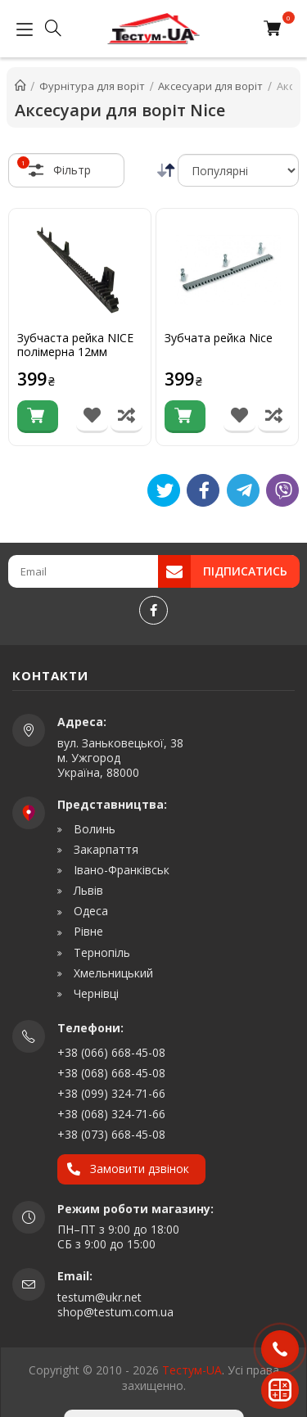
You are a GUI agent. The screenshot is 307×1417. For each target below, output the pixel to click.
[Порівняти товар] (126, 416)
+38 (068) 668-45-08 (111, 1073)
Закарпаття (104, 849)
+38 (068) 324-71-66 (111, 1113)
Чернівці (94, 994)
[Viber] (282, 490)
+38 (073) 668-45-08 (111, 1134)
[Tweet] (163, 490)
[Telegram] (243, 490)
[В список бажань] (92, 416)
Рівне (86, 931)
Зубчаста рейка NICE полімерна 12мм (75, 345)
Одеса (89, 911)
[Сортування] (238, 170)
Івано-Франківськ (119, 870)
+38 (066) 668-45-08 (111, 1052)
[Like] (203, 490)
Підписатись (245, 571)
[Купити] (37, 416)
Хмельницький (111, 973)
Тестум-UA (192, 1370)
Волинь (92, 829)
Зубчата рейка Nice (219, 338)
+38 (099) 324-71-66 (111, 1093)
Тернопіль (100, 953)
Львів (86, 890)
